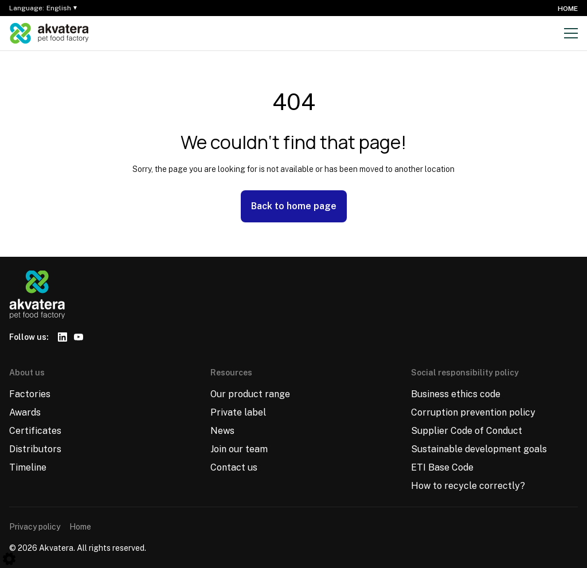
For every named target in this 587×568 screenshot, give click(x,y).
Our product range (250, 394)
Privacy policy (34, 526)
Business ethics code (455, 394)
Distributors (35, 449)
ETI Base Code (442, 467)
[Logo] (49, 33)
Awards (25, 412)
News (222, 430)
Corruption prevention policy (473, 412)
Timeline (27, 467)
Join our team (239, 449)
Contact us (233, 467)
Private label (238, 412)
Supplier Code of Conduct (466, 430)
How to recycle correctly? (468, 485)
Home (568, 9)
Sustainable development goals (479, 449)
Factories (29, 394)
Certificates (35, 430)
